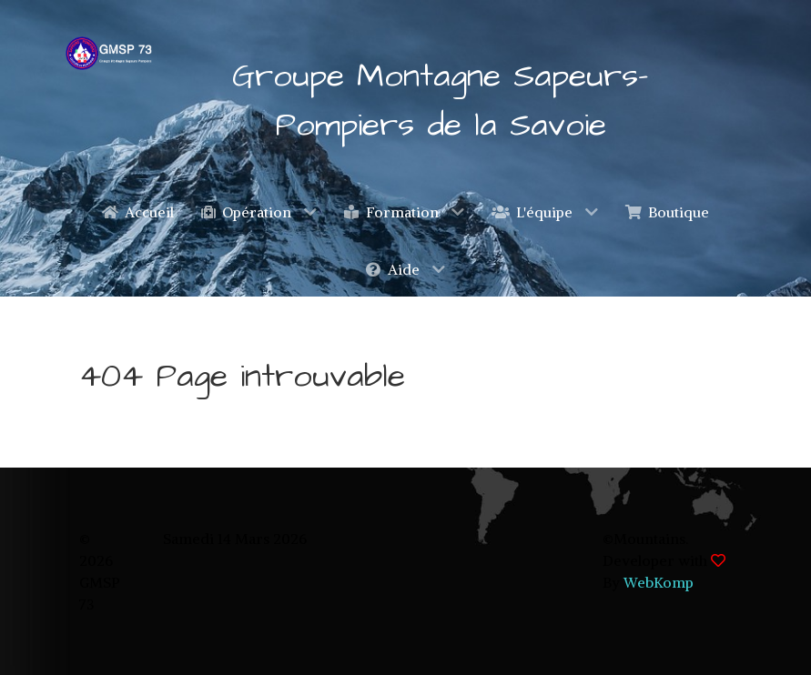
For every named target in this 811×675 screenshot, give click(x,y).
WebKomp (658, 582)
